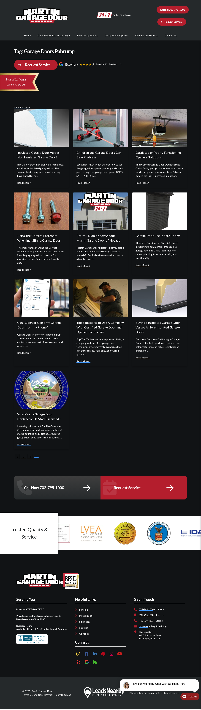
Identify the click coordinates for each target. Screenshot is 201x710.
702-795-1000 (146, 610)
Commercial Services (146, 36)
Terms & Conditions (32, 695)
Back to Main (22, 108)
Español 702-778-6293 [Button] (172, 9)
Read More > (24, 183)
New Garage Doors (87, 36)
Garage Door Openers (117, 36)
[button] (172, 22)
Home (27, 36)
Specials (84, 628)
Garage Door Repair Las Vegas (54, 36)
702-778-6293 (146, 621)
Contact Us (171, 36)
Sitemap (66, 695)
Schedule (143, 627)
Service (83, 610)
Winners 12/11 (16, 85)
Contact (84, 634)
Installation (85, 616)
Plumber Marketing (140, 694)
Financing (84, 623)
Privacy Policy (53, 695)
